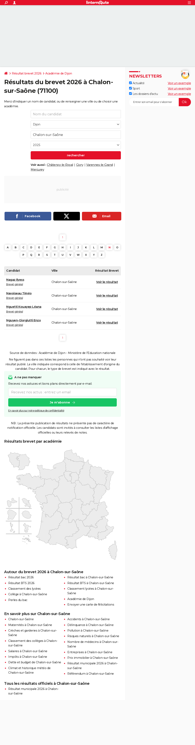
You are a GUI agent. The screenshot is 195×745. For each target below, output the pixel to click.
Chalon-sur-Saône (21, 619)
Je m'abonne (60, 402)
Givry (79, 165)
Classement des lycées (24, 589)
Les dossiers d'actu (143, 94)
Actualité (136, 83)
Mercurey (37, 169)
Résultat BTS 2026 (21, 583)
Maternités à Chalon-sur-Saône (30, 625)
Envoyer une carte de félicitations (90, 604)
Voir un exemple (179, 83)
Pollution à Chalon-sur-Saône (87, 630)
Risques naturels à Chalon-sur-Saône (93, 636)
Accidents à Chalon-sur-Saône (88, 619)
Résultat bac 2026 (21, 577)
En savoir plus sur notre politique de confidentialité (36, 410)
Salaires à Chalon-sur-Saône (27, 651)
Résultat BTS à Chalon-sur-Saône (90, 583)
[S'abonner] (160, 102)
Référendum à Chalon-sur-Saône (90, 673)
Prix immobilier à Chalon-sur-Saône (92, 658)
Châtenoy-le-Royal (60, 165)
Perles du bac (17, 600)
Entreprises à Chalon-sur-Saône (89, 652)
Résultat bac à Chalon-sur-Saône (90, 577)
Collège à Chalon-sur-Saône (27, 594)
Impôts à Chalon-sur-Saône (27, 657)
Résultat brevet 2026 (26, 73)
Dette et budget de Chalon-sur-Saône (34, 662)
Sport (134, 88)
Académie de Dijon (58, 73)
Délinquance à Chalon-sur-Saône (90, 625)
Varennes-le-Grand (99, 165)
